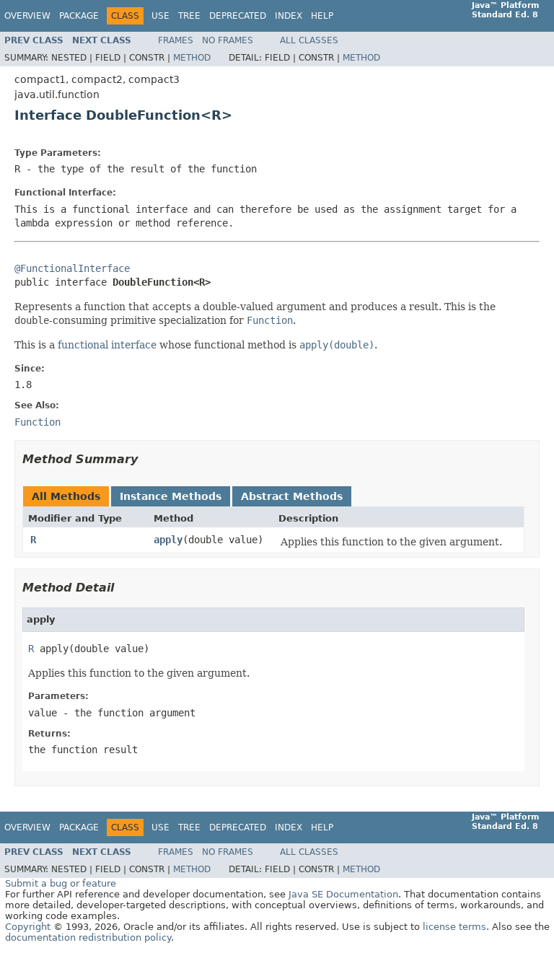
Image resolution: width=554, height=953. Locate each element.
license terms (454, 926)
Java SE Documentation (343, 894)
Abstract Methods (292, 496)
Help (322, 16)
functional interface (107, 345)
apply (168, 539)
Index (288, 16)
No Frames (227, 40)
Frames (175, 40)
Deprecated (237, 16)
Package (79, 16)
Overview (27, 16)
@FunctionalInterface (72, 268)
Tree (189, 16)
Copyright (27, 926)
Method (192, 58)
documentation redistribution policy (88, 937)
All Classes (309, 40)
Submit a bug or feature (60, 883)
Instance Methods (170, 496)
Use (160, 16)
